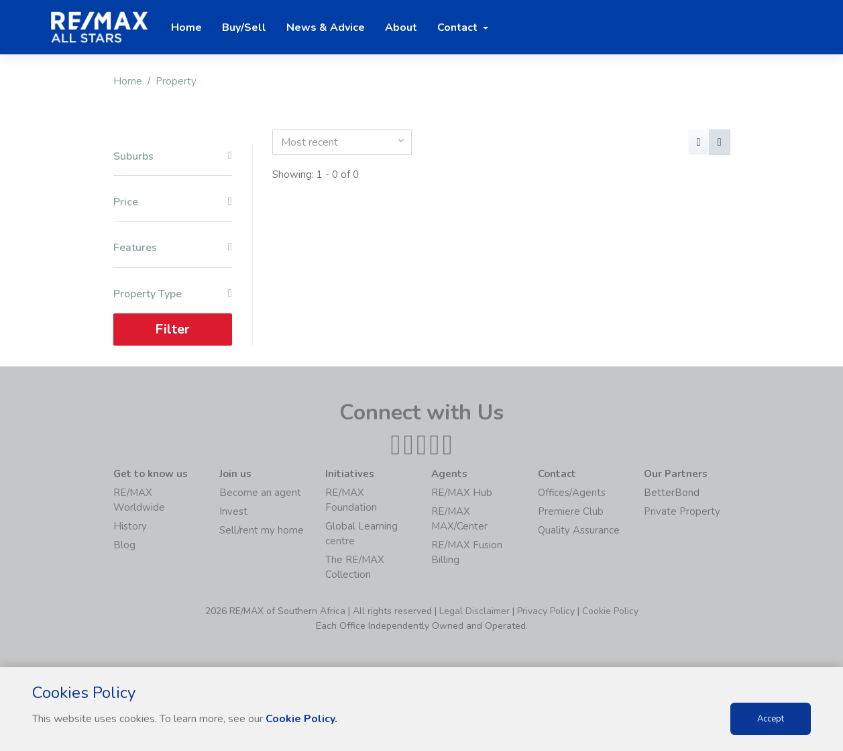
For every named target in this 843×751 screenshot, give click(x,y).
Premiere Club (571, 511)
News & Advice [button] (325, 27)
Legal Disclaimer (474, 611)
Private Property (682, 511)
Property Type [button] (172, 294)
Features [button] (172, 248)
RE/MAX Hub (461, 492)
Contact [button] (458, 27)
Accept (770, 719)
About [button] (401, 27)
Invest (233, 511)
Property (176, 81)
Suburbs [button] (172, 156)
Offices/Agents (572, 492)
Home (127, 81)
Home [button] (186, 27)
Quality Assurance (579, 530)
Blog (124, 545)
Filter (172, 329)
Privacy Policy (546, 611)
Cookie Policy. (301, 718)
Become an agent (260, 492)
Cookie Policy (610, 611)
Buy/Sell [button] (244, 27)
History (130, 526)
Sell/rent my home (261, 530)
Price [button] (172, 202)
